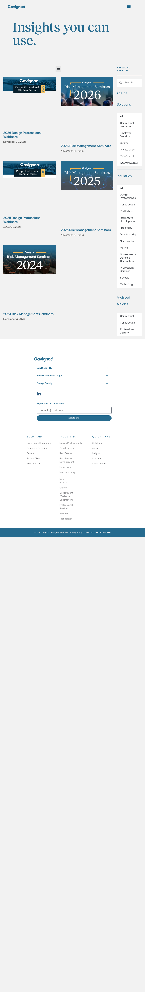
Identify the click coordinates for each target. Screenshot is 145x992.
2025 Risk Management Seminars (86, 230)
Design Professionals (128, 196)
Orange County (44, 383)
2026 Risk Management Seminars (86, 146)
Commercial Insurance (127, 125)
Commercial (127, 316)
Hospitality (126, 228)
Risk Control (127, 156)
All (121, 116)
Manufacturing (128, 234)
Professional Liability (127, 331)
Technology (126, 284)
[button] (129, 6)
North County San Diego (49, 376)
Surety (124, 143)
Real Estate (126, 211)
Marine (124, 247)
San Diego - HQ (45, 368)
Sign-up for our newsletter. (51, 403)
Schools (124, 277)
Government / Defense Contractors (128, 257)
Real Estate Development (128, 220)
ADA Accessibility (103, 532)
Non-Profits (127, 241)
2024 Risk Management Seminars (28, 314)
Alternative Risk (129, 163)
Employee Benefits (126, 135)
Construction (127, 204)
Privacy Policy (76, 532)
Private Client (127, 149)
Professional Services (127, 269)
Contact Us (88, 532)
